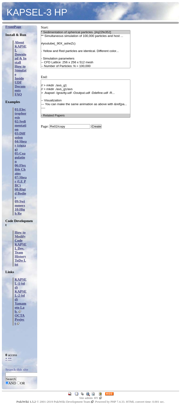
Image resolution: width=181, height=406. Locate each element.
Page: (45, 126)
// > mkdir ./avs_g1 (85, 85)
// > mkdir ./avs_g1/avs (85, 89)
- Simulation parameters (85, 58)
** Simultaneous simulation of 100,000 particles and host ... (85, 36)
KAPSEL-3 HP (37, 12)
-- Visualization (85, 100)
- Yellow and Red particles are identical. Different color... (85, 51)
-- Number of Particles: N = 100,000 (85, 66)
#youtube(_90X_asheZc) (85, 43)
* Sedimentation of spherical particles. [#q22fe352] (85, 32)
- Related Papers (85, 115)
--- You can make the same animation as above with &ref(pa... (85, 104)
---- (85, 108)
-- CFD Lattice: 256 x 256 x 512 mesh (85, 62)
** (10, 359)
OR (22, 383)
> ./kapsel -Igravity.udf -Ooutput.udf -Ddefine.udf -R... (85, 93)
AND (12, 383)
